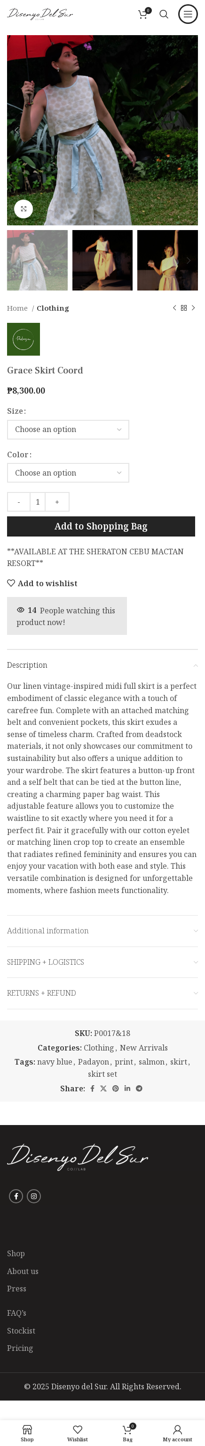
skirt (178, 1062)
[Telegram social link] (139, 1088)
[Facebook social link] (92, 1088)
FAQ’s (16, 1313)
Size (15, 411)
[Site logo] (40, 13)
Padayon (93, 1062)
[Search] (164, 14)
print (124, 1062)
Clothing (53, 308)
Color (18, 454)
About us (23, 1271)
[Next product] (193, 308)
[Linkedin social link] (127, 1088)
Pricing (20, 1348)
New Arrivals (144, 1048)
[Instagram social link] (34, 1196)
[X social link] (103, 1088)
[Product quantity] (38, 502)
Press (16, 1288)
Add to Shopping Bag (101, 526)
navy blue (54, 1062)
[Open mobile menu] (188, 14)
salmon (152, 1062)
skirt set (102, 1074)
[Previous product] (174, 308)
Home (18, 308)
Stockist (21, 1331)
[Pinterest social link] (116, 1088)
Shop (16, 1253)
